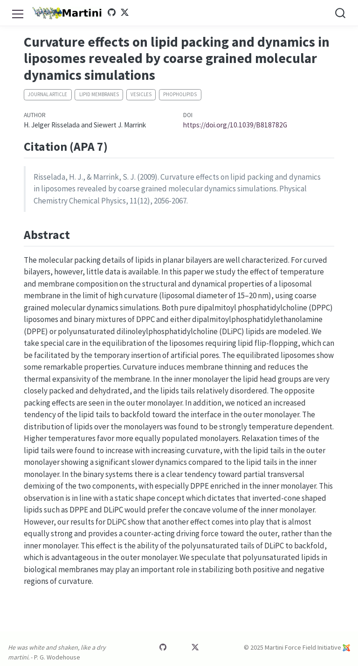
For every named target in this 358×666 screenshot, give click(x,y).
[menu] (17, 12)
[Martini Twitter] (125, 12)
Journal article (47, 94)
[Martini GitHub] (111, 12)
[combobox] (340, 13)
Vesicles (141, 94)
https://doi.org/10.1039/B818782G (235, 124)
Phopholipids (180, 94)
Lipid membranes (99, 94)
